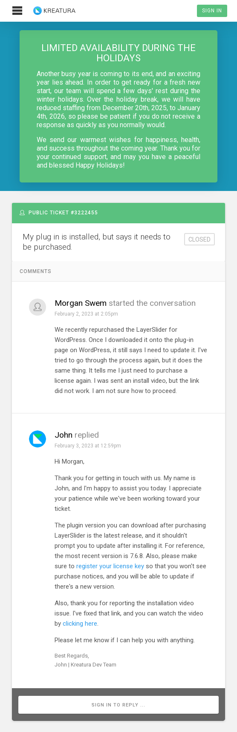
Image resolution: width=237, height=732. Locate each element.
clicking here (80, 623)
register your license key (110, 566)
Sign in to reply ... (118, 705)
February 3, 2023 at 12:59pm (88, 446)
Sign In (212, 11)
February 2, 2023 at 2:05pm (86, 314)
